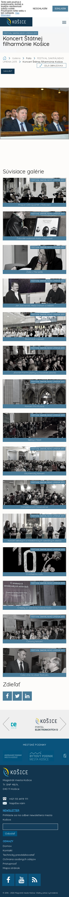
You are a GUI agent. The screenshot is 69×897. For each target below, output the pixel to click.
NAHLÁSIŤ (7, 71)
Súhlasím (60, 8)
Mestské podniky (34, 744)
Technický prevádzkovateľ (18, 854)
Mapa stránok (11, 868)
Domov (7, 846)
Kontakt (7, 850)
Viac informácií (10, 14)
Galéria (16, 58)
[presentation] (6, 724)
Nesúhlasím (40, 8)
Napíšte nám (17, 803)
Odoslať (10, 833)
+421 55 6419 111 (18, 798)
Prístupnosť (10, 863)
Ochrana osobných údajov (19, 859)
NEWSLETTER (11, 810)
